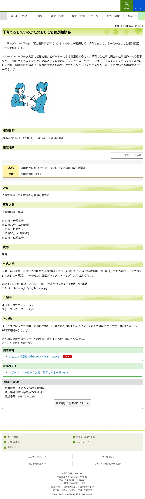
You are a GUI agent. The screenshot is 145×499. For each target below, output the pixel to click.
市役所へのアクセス (85, 437)
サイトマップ (82, 442)
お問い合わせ (14, 442)
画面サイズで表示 (132, 155)
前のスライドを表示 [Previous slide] (3, 16)
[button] (126, 5)
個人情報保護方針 (37, 463)
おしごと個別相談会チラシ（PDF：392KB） (35, 356)
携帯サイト (13, 447)
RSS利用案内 (108, 456)
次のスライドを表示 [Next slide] (141, 16)
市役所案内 (13, 437)
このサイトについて (37, 456)
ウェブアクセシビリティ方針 (107, 463)
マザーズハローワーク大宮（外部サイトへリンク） (38, 372)
